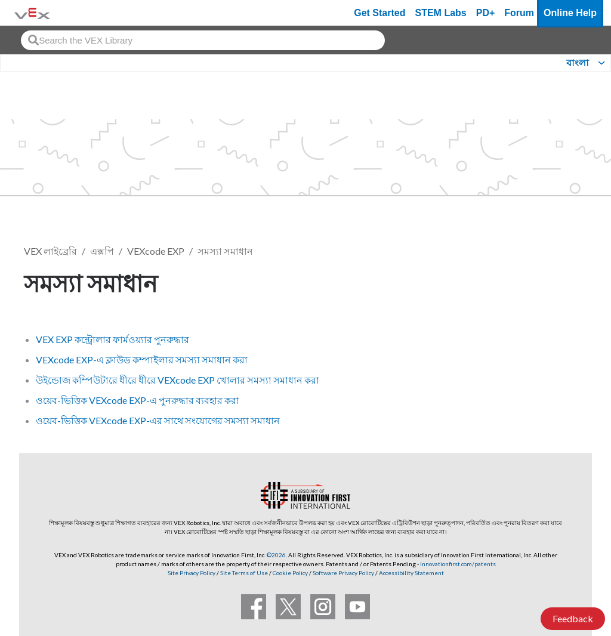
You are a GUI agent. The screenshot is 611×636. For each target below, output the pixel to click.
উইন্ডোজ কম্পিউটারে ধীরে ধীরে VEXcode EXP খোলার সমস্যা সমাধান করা (177, 379)
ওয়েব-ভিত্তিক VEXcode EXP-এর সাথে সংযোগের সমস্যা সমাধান (158, 420)
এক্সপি (102, 251)
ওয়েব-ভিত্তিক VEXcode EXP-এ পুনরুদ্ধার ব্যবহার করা (137, 400)
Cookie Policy (290, 572)
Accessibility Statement (411, 572)
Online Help (570, 13)
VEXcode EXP (155, 251)
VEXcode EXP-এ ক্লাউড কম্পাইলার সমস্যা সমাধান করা (142, 359)
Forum (519, 13)
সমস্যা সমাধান (225, 251)
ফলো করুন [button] (551, 281)
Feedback (573, 618)
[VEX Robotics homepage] (32, 13)
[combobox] (203, 40)
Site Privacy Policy (191, 572)
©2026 (276, 554)
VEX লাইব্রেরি (50, 251)
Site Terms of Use (243, 572)
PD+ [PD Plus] (485, 13)
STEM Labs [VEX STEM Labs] (441, 13)
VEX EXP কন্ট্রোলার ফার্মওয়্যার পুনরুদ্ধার (112, 339)
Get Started (379, 13)
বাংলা (577, 63)
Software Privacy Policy (343, 572)
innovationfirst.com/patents (458, 563)
